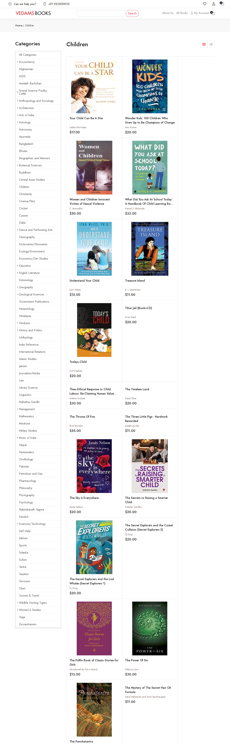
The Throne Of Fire (156, 215)
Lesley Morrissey (78, 109)
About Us (167, 13)
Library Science (28, 388)
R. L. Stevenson (114, 193)
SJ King (184, 252)
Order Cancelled (161, 691)
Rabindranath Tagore (31, 509)
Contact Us (123, 670)
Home (18, 25)
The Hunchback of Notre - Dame (81, 587)
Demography (27, 237)
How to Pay (158, 677)
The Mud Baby (79, 393)
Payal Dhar (112, 224)
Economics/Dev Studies (33, 259)
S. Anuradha (150, 120)
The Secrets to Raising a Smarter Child (121, 291)
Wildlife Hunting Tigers (32, 603)
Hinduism (23, 323)
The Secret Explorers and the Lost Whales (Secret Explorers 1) (157, 293)
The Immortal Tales (156, 513)
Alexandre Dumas (116, 447)
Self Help (25, 531)
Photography (26, 495)
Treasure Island (116, 184)
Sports (23, 545)
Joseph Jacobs (188, 224)
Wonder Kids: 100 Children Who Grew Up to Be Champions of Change (122, 118)
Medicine (24, 423)
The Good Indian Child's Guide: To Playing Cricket (192, 545)
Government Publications (34, 302)
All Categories (27, 55)
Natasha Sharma (189, 550)
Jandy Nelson (76, 300)
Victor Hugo (76, 594)
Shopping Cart (91, 684)
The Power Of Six (118, 366)
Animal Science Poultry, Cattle (32, 92)
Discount (156, 684)
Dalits (22, 223)
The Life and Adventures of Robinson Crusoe (155, 397)
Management (26, 409)
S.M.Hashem (150, 197)
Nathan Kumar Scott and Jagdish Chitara (164, 550)
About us (88, 670)
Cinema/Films (27, 201)
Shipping (122, 677)
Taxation (24, 574)
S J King (148, 298)
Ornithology (26, 459)
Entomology (26, 280)
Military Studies (28, 431)
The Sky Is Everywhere (84, 291)
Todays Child (152, 188)
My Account (200, 13)
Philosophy (25, 488)
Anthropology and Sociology (35, 101)
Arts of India (25, 115)
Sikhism (23, 538)
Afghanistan (26, 69)
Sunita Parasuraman (154, 375)
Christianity (25, 194)
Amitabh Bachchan (30, 83)
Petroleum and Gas (31, 474)
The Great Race (154, 541)
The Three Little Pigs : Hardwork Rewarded (195, 217)
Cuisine (23, 215)
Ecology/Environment (32, 251)
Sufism (23, 560)
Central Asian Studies (32, 180)
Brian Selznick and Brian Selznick (124, 474)
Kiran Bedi (186, 148)
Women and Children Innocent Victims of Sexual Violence (158, 115)
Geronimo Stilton (79, 474)
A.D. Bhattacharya (153, 522)
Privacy (121, 691)
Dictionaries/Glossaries (33, 244)
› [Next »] (127, 612)
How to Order (159, 670)
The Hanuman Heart (120, 541)
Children (24, 187)
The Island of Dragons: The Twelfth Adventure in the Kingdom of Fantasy (85, 472)
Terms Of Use (125, 684)
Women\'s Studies (29, 610)
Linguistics (25, 395)
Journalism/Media (29, 373)
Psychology (26, 502)
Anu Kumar (112, 121)
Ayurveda (24, 137)
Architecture (25, 108)
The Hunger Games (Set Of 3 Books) (193, 468)
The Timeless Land (119, 215)
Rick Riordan (150, 224)
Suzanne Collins (189, 474)
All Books (182, 13)
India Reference (29, 345)
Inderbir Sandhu (115, 298)
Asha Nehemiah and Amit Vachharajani (201, 327)
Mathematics (26, 416)
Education (24, 266)
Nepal (23, 445)
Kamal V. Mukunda (190, 121)
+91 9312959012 (56, 4)
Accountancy (26, 62)
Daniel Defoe (150, 402)
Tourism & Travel (29, 596)
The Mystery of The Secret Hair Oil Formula (196, 320)
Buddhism (25, 172)
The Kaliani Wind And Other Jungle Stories (195, 395)
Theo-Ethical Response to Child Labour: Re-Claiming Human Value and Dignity (84, 222)
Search (132, 13)
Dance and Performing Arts (34, 230)
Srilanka (23, 553)
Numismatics (26, 452)
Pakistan (24, 466)
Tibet (22, 588)
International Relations (32, 352)
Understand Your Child (84, 187)
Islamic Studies (28, 359)
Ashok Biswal (187, 402)
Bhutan (23, 151)
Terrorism (24, 581)
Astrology (24, 122)
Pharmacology (27, 481)
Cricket (23, 208)
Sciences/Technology (31, 524)
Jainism (23, 366)
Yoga (22, 617)
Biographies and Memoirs (34, 158)
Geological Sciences (30, 294)
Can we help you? (22, 4)
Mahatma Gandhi (29, 402)
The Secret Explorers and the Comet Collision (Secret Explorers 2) (194, 249)
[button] (204, 44)
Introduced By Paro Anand (83, 375)
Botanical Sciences (29, 165)
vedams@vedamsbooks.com (29, 693)
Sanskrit (23, 517)
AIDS (22, 76)
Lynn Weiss (75, 196)
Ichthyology (26, 337)
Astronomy (25, 129)
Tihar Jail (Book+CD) (194, 139)
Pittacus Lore (113, 375)
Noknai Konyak (77, 224)
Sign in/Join (90, 691)
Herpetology (26, 309)
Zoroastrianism (27, 624)
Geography (25, 287)
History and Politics (29, 330)
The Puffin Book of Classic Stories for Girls (85, 368)
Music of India (26, 438)
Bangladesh (26, 144)
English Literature (28, 273)
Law (21, 380)
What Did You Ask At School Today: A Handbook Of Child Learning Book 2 (194, 118)
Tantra (22, 567)
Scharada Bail (114, 550)
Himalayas (25, 316)
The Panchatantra (155, 366)
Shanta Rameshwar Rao (82, 402)
